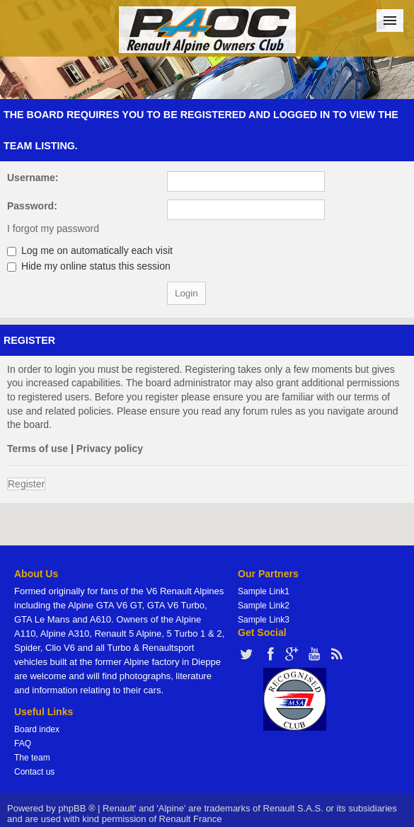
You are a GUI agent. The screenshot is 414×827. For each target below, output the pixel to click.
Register (26, 484)
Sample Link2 (263, 606)
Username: (32, 177)
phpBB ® (76, 808)
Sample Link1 (263, 591)
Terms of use (37, 448)
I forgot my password (53, 228)
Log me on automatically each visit (90, 250)
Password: (32, 206)
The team (32, 758)
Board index (36, 729)
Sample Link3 (263, 620)
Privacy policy (109, 448)
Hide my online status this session (89, 266)
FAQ (22, 743)
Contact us (34, 772)
